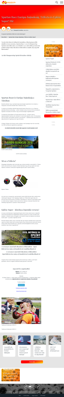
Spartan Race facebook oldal (21, 291)
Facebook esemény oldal (21, 288)
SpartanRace (21, 285)
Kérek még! (53, 116)
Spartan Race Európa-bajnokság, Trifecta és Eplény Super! (22, 37)
